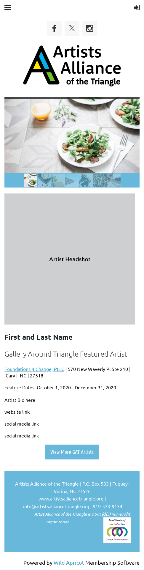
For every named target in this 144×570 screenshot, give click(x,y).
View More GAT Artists (72, 451)
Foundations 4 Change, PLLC (34, 369)
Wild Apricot (69, 562)
